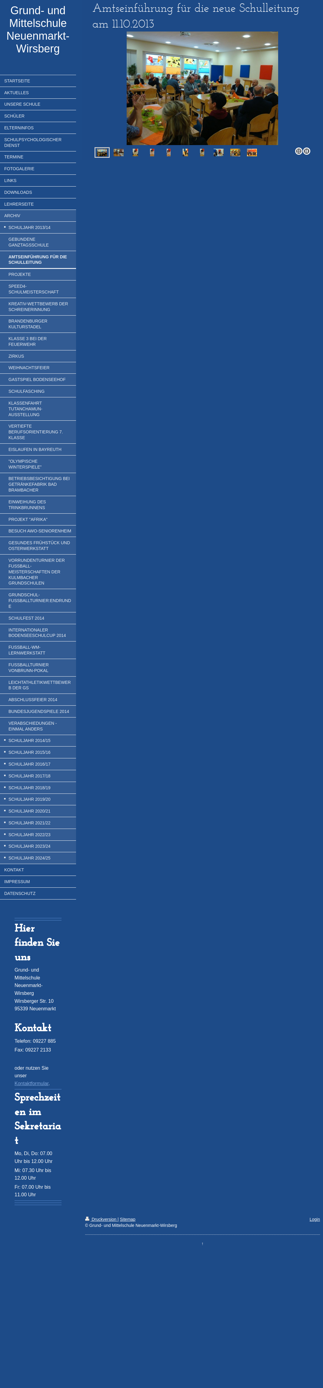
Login (315, 1219)
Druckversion (101, 1219)
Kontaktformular (31, 1083)
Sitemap (127, 1219)
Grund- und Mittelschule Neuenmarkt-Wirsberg (37, 29)
